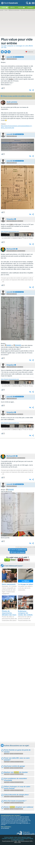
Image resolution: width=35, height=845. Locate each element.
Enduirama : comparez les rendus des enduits (25, 613)
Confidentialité (15, 840)
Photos (20, 7)
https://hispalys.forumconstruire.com (10, 231)
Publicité (31, 838)
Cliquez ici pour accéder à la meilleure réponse (17, 96)
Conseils (30, 7)
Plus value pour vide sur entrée (17, 41)
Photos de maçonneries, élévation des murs (9, 613)
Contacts (6, 837)
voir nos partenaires (5, 828)
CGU (15, 838)
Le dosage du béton (25, 584)
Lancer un (17, 549)
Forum (4, 7)
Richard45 (18, 345)
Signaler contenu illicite (15, 837)
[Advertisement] (17, 446)
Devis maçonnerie (8, 584)
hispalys (8, 345)
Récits (12, 7)
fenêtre (11, 79)
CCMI (11, 224)
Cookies (22, 840)
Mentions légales (26, 837)
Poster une (17, 552)
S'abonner (29, 52)
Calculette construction (7, 838)
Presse (19, 838)
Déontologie (25, 838)
